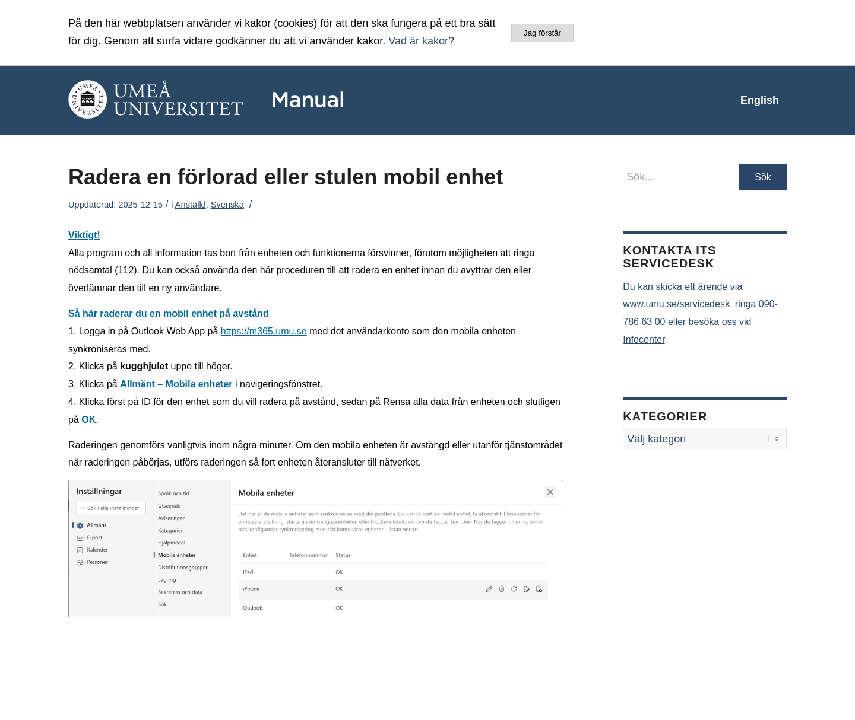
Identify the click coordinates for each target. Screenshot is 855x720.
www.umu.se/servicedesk (676, 304)
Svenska (227, 204)
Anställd (190, 204)
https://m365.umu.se (264, 331)
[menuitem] (760, 100)
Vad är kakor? (421, 41)
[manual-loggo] (240, 100)
